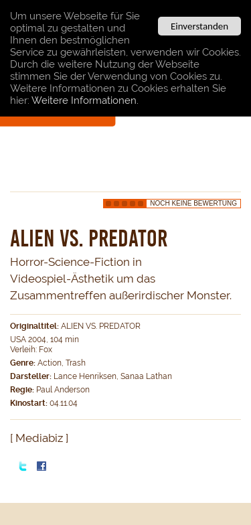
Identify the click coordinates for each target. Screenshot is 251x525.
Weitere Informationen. (85, 100)
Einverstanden (199, 26)
